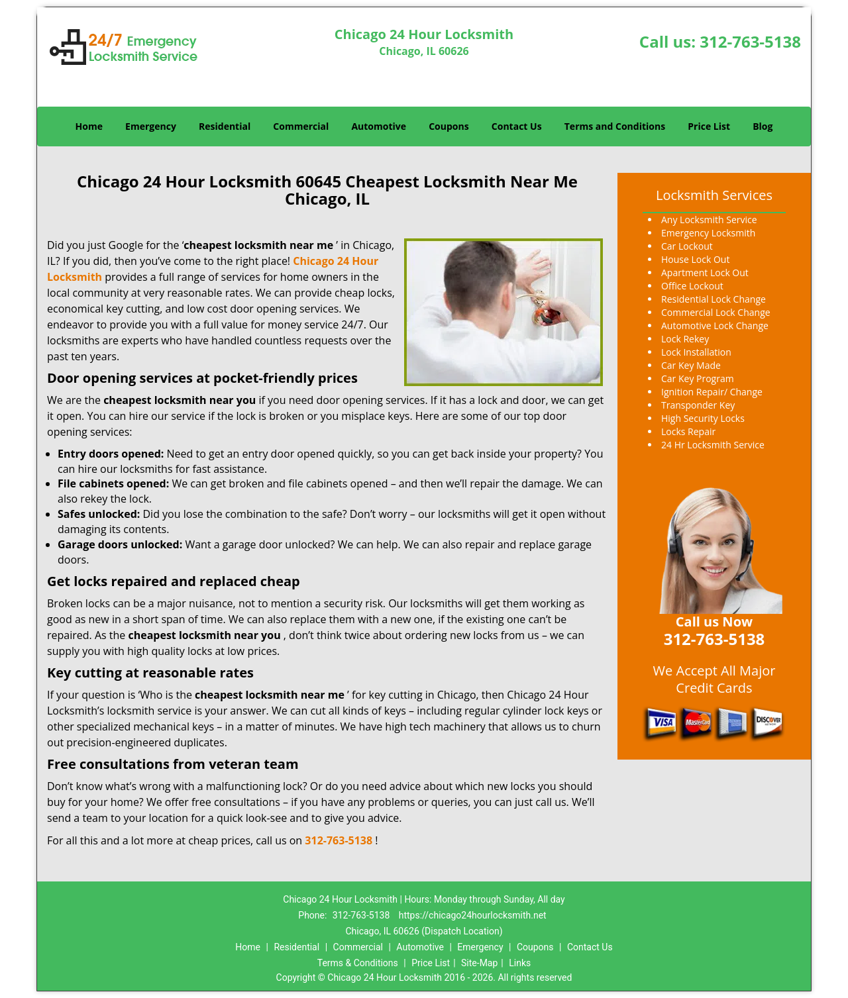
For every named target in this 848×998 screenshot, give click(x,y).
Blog (762, 126)
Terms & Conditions (357, 963)
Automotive (378, 126)
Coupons (448, 126)
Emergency (150, 126)
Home (89, 126)
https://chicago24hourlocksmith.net (473, 915)
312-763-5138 (750, 41)
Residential (224, 126)
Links (520, 963)
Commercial (301, 126)
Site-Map (479, 963)
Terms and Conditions (614, 126)
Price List (709, 126)
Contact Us (517, 126)
